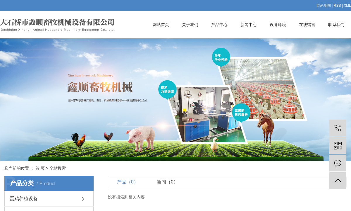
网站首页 (161, 24)
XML (347, 6)
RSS (337, 6)
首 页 (40, 168)
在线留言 (307, 24)
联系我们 (336, 24)
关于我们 (190, 24)
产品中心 (219, 24)
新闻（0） (167, 181)
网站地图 (324, 6)
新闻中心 (248, 24)
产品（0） (127, 181)
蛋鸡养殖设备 (24, 198)
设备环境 (278, 24)
